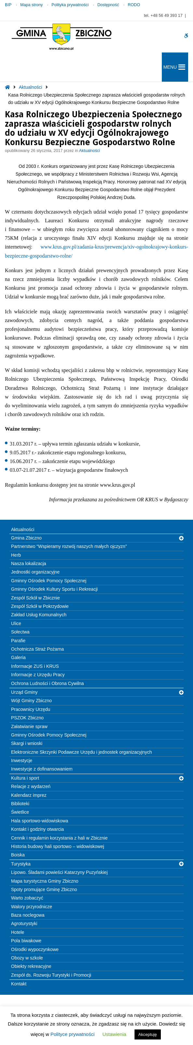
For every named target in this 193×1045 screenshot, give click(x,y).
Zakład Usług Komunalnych (38, 614)
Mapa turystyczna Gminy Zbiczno (44, 881)
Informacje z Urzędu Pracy (38, 674)
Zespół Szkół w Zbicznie (35, 597)
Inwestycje (21, 760)
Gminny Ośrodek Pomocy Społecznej (48, 580)
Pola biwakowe (26, 940)
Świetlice (20, 812)
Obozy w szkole (27, 957)
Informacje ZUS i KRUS (35, 666)
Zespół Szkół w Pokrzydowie (40, 606)
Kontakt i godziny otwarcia (37, 829)
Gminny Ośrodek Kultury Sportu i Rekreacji (54, 589)
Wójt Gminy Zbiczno (31, 700)
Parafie (18, 640)
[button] (170, 67)
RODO (134, 5)
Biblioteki (20, 803)
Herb (16, 555)
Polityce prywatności (72, 1034)
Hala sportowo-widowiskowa (39, 820)
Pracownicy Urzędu (30, 709)
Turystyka (21, 863)
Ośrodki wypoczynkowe (34, 949)
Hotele (17, 932)
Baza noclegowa (28, 915)
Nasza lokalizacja (28, 563)
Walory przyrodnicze (31, 906)
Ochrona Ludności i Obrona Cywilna (47, 683)
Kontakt (18, 983)
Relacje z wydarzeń (30, 786)
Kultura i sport (25, 778)
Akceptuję (147, 1034)
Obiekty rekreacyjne (31, 966)
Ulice (16, 623)
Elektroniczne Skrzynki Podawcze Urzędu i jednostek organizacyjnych (81, 752)
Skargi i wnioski (26, 743)
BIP (8, 5)
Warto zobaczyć (27, 897)
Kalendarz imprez (28, 795)
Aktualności (30, 87)
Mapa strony (31, 5)
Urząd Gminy (24, 692)
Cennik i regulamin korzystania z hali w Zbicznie (59, 838)
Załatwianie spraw (29, 726)
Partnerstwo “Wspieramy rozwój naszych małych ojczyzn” (69, 546)
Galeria (18, 657)
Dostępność (108, 5)
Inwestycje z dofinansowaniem (41, 769)
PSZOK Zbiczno (27, 717)
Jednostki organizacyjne (35, 572)
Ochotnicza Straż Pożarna (37, 649)
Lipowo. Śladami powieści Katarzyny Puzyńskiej (59, 872)
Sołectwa (20, 631)
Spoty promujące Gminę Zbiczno (44, 889)
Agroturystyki (24, 923)
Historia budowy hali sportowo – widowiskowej (57, 846)
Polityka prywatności (70, 5)
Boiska (18, 854)
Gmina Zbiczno (26, 537)
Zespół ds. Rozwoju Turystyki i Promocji (51, 975)
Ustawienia (114, 1034)
